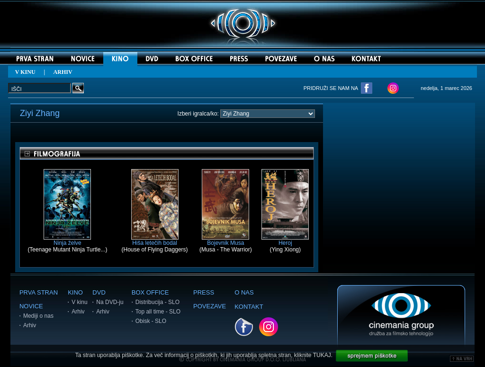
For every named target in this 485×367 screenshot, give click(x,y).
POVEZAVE (209, 306)
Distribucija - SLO (157, 302)
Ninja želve (67, 240)
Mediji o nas (38, 316)
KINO (75, 292)
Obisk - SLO (150, 321)
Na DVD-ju (109, 302)
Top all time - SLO (157, 311)
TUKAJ (322, 355)
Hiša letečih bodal (155, 240)
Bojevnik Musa (225, 240)
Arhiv (29, 325)
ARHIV (63, 72)
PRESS (203, 292)
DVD (98, 292)
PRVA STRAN (38, 292)
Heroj (285, 240)
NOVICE (31, 306)
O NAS (243, 292)
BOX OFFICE (150, 292)
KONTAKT (248, 306)
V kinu (79, 302)
